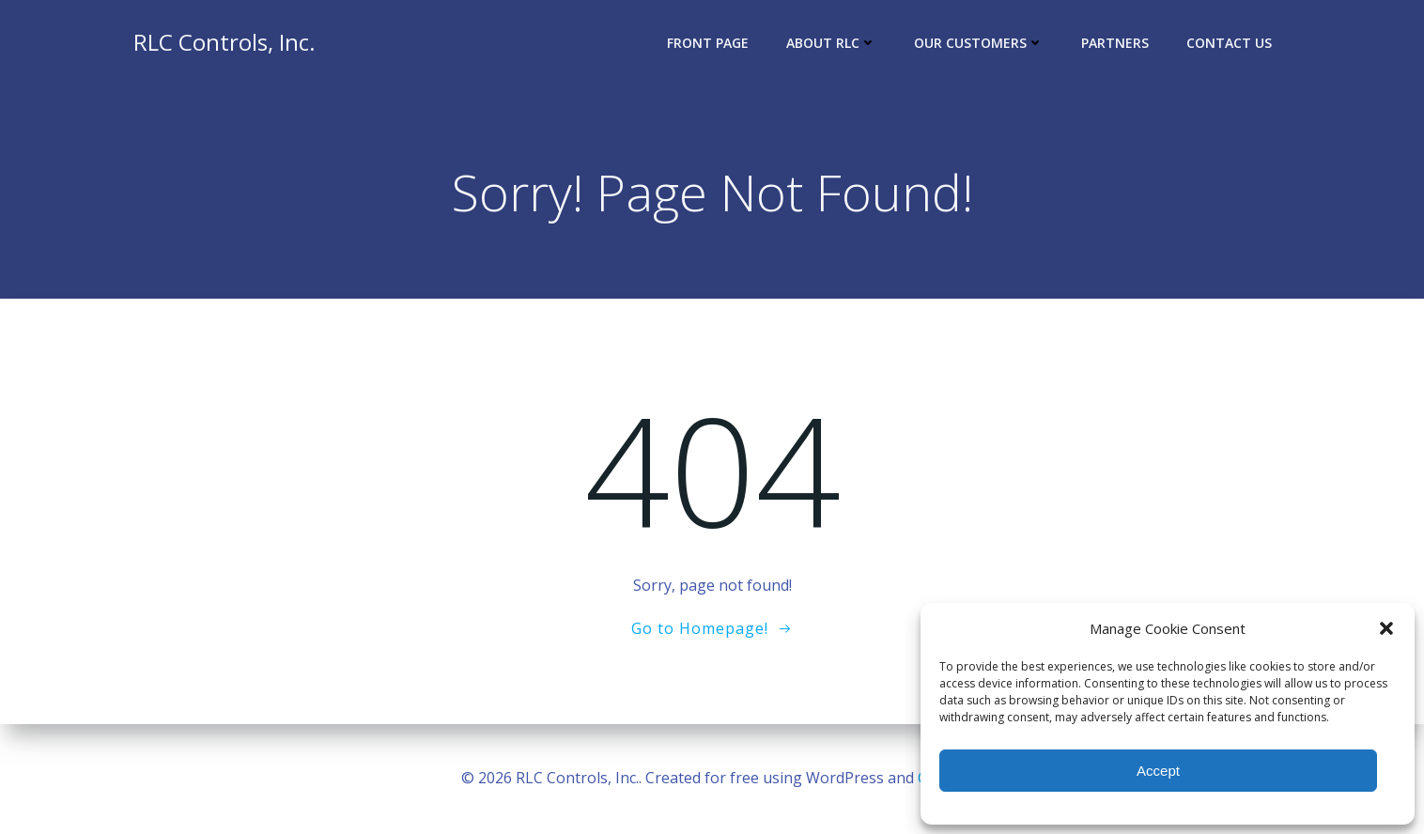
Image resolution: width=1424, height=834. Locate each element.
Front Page (708, 43)
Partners (1115, 43)
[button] (1386, 628)
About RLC (831, 43)
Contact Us (1229, 43)
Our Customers (979, 43)
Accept (1158, 771)
